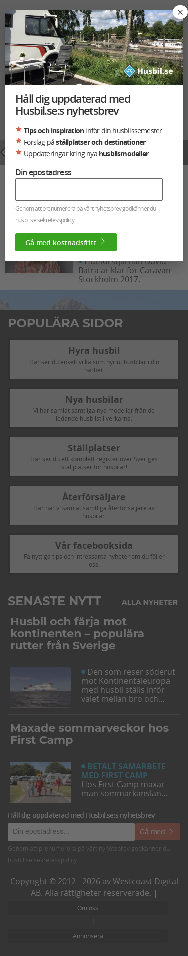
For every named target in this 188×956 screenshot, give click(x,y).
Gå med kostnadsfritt (66, 242)
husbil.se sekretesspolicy (44, 220)
